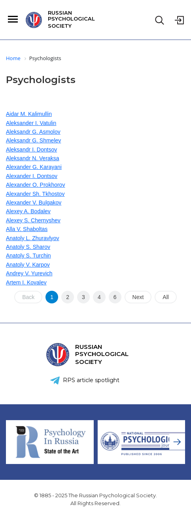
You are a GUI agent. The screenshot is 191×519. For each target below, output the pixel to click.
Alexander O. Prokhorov (35, 185)
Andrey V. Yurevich (29, 273)
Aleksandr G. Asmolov (33, 132)
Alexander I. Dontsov (31, 176)
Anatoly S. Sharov (28, 247)
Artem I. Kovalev (26, 282)
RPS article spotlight (91, 380)
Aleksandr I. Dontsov (31, 149)
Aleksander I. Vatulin (31, 123)
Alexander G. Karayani (34, 167)
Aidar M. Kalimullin (29, 114)
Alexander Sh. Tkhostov (35, 194)
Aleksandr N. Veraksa (32, 158)
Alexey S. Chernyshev (33, 220)
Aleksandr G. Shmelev (33, 140)
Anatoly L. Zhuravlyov (32, 238)
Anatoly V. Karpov (28, 264)
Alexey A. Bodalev (28, 211)
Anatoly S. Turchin (28, 255)
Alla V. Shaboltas (26, 229)
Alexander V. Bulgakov (33, 202)
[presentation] (177, 442)
